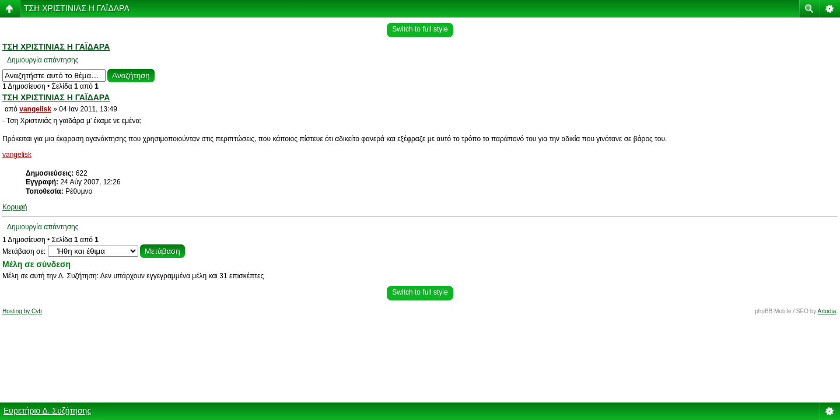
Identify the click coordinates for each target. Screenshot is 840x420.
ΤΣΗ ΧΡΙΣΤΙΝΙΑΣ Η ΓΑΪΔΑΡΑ (77, 8)
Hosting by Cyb (22, 311)
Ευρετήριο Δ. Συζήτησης (47, 410)
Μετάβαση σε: (24, 251)
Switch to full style (419, 29)
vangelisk (35, 109)
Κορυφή (14, 207)
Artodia (827, 311)
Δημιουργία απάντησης (43, 60)
